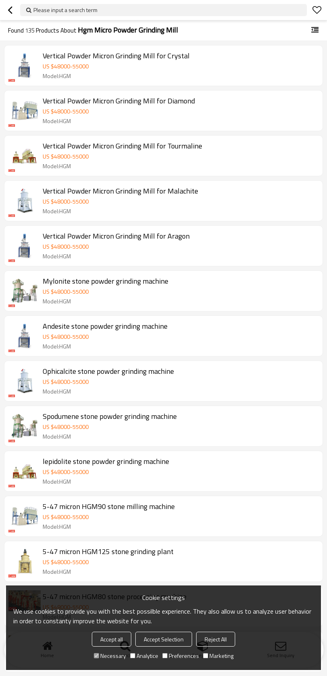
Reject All (216, 639)
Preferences (180, 655)
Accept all (111, 639)
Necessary (110, 655)
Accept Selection (164, 639)
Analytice (144, 655)
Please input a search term (65, 10)
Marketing (218, 655)
